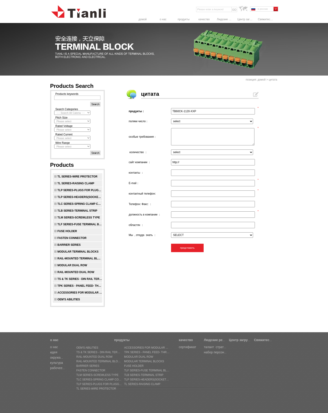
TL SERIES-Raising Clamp (75, 183)
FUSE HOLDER (67, 231)
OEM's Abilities (68, 299)
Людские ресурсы (225, 19)
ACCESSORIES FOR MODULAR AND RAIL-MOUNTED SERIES (79, 292)
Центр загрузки (245, 19)
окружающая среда (64, 357)
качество (204, 19)
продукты (184, 19)
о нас (163, 19)
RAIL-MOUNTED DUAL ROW (75, 272)
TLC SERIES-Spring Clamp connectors (79, 203)
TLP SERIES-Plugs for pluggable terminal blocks (79, 190)
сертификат (187, 347)
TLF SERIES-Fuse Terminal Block (79, 224)
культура (56, 363)
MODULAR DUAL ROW (72, 265)
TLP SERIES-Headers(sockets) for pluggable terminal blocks (79, 197)
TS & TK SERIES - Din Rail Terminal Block (79, 279)
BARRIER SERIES (69, 244)
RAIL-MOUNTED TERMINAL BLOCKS (79, 258)
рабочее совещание (65, 368)
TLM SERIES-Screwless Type (78, 217)
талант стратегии (217, 347)
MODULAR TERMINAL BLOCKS (77, 251)
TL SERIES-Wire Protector (77, 176)
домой (142, 19)
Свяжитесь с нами (266, 19)
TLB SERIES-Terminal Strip (77, 210)
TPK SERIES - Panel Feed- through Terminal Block (79, 285)
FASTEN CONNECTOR (72, 238)
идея (53, 352)
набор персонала (217, 352)
